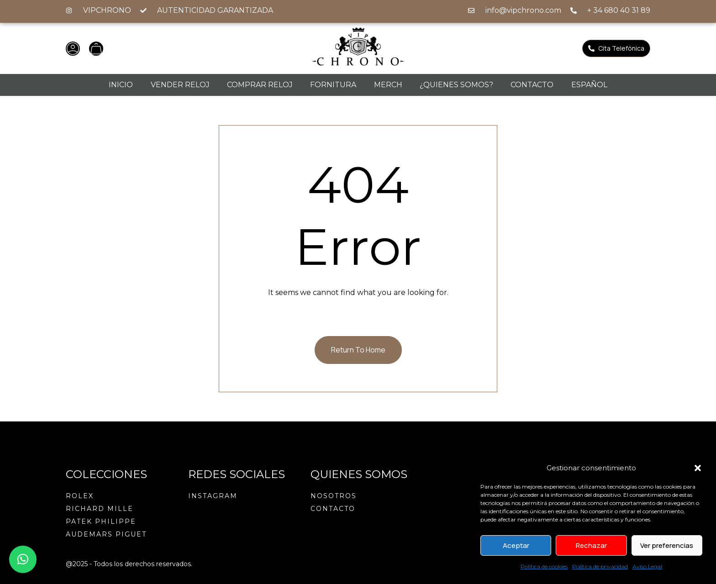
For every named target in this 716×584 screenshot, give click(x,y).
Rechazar (591, 545)
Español (589, 84)
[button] (697, 468)
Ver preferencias (666, 545)
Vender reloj (180, 84)
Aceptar (516, 545)
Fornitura (333, 84)
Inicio (121, 84)
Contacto (532, 84)
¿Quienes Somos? (456, 84)
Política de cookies (544, 566)
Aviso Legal (647, 566)
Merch (388, 84)
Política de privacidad (600, 566)
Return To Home (358, 350)
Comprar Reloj (260, 84)
